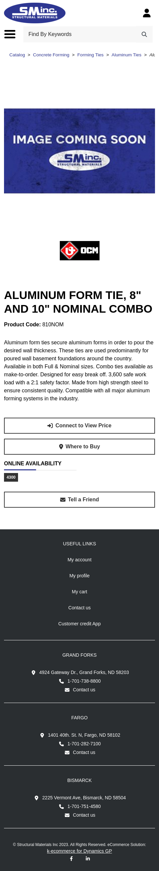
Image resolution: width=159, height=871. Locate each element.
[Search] (144, 34)
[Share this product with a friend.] (79, 500)
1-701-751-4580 (84, 806)
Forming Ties (90, 54)
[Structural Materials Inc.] (34, 13)
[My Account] (147, 13)
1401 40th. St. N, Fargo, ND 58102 (84, 735)
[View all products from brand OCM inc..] (80, 251)
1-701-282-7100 (84, 743)
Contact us (84, 689)
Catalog (17, 54)
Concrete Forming (51, 54)
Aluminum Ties (126, 54)
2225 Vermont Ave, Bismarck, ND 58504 (84, 797)
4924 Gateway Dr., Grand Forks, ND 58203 (84, 672)
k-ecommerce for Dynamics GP (79, 851)
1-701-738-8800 (84, 681)
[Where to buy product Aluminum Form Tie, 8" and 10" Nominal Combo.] (79, 447)
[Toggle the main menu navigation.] (13, 34)
